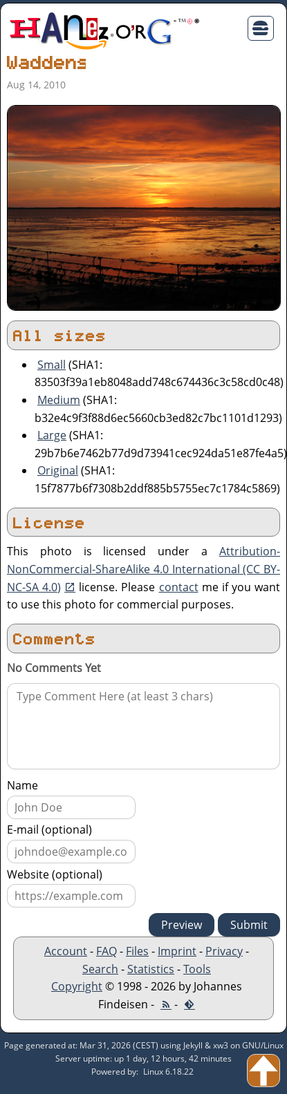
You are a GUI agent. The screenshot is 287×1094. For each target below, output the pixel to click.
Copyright (76, 986)
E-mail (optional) (49, 829)
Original (57, 470)
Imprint (177, 951)
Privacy (224, 951)
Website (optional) (54, 874)
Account (65, 951)
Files (137, 951)
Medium (58, 399)
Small (51, 364)
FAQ (106, 951)
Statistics (150, 969)
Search (100, 969)
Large (51, 435)
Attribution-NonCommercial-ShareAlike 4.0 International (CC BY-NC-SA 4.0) (143, 569)
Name (22, 785)
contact (178, 587)
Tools (197, 969)
